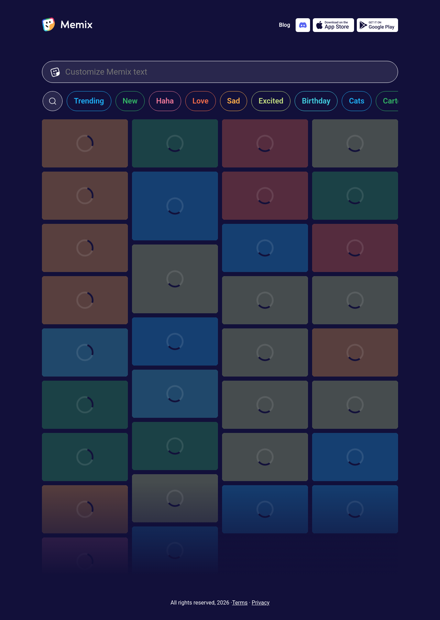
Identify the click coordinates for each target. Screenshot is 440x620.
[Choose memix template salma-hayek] (175, 498)
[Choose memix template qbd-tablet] (175, 143)
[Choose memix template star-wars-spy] (85, 561)
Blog (284, 25)
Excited (270, 101)
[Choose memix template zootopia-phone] (355, 300)
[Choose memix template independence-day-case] (355, 196)
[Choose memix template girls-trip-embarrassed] (175, 394)
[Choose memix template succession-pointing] (355, 248)
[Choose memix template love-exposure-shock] (355, 405)
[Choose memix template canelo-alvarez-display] (355, 457)
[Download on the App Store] (333, 25)
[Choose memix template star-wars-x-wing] (175, 550)
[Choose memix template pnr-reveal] (85, 300)
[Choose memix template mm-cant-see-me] (85, 509)
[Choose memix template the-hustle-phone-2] (265, 405)
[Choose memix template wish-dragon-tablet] (265, 143)
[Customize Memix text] (227, 72)
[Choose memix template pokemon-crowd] (85, 405)
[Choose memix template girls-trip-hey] (85, 457)
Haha (165, 101)
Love (200, 101)
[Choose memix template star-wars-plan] (175, 341)
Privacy (261, 602)
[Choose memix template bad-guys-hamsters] (85, 248)
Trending (89, 101)
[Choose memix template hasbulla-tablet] (85, 196)
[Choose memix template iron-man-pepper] (175, 446)
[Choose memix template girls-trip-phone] (85, 352)
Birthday (316, 101)
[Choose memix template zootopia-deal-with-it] (265, 509)
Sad (233, 101)
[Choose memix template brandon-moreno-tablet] (85, 143)
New (130, 101)
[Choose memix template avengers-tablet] (265, 248)
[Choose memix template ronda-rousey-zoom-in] (355, 352)
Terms (240, 602)
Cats (356, 101)
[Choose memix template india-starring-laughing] (175, 278)
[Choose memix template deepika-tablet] (265, 196)
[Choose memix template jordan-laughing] (175, 206)
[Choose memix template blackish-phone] (265, 352)
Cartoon (396, 101)
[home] (67, 25)
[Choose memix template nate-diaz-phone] (265, 457)
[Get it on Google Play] (377, 25)
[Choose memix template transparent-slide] (355, 509)
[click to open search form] (52, 101)
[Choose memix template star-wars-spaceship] (265, 300)
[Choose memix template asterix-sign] (355, 143)
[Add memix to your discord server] (303, 25)
